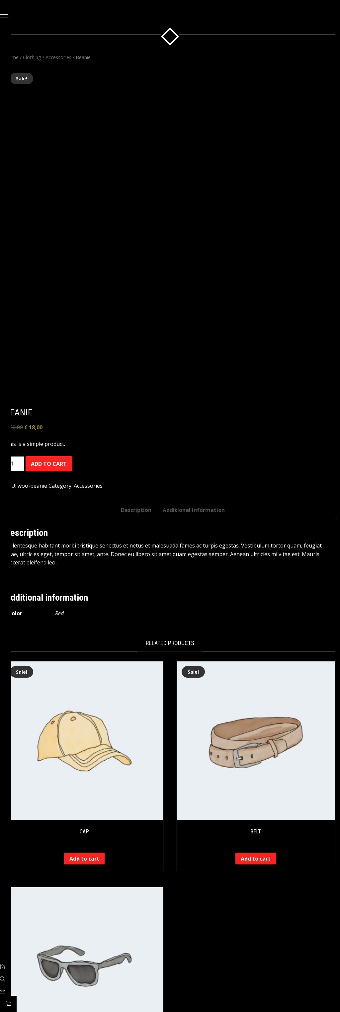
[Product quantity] (31, 447)
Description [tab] (144, 493)
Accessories (75, 57)
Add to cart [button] (97, 834)
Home (28, 57)
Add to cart (65, 447)
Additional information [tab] (202, 493)
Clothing (49, 57)
